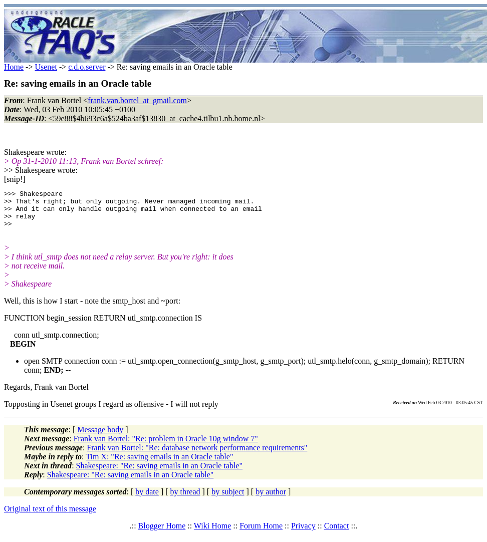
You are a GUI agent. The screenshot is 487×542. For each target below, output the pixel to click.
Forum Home (261, 533)
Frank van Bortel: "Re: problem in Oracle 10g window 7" (166, 446)
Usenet (46, 67)
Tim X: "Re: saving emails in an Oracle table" (159, 464)
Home (14, 67)
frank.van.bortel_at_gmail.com (137, 100)
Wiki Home (212, 533)
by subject (227, 499)
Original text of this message (50, 516)
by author (271, 499)
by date (147, 499)
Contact (336, 533)
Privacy (303, 533)
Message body (100, 437)
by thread (185, 499)
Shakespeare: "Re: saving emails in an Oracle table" (159, 473)
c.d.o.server (86, 67)
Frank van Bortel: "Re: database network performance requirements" (197, 455)
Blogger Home (162, 533)
